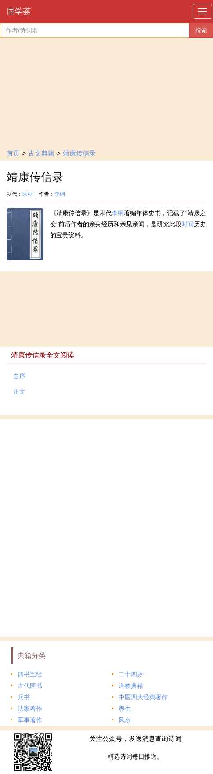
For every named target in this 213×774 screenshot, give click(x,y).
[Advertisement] (106, 525)
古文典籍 (41, 153)
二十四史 (131, 674)
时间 (187, 224)
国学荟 (19, 11)
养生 (125, 708)
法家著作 (30, 708)
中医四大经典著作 (143, 697)
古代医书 (30, 685)
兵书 (24, 697)
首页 (13, 153)
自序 (19, 376)
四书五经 (30, 674)
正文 (19, 391)
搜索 (201, 30)
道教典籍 (131, 685)
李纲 (59, 194)
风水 (125, 719)
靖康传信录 (79, 153)
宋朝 (27, 194)
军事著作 (30, 719)
